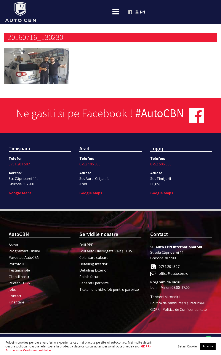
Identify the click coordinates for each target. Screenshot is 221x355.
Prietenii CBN (19, 283)
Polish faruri (89, 276)
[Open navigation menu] (115, 12)
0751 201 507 (19, 164)
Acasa (13, 244)
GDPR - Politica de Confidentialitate (178, 309)
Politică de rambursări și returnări (177, 303)
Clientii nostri (19, 276)
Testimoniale (19, 270)
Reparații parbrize (94, 283)
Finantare (16, 302)
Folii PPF (86, 244)
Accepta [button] (208, 346)
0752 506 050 (160, 164)
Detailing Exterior (93, 270)
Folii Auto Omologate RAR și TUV (105, 251)
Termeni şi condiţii (165, 296)
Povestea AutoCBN (24, 257)
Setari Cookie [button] (187, 346)
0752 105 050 (90, 164)
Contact (15, 296)
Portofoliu (17, 264)
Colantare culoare (93, 257)
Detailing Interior (93, 264)
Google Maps (20, 193)
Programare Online (24, 251)
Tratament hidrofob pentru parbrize (109, 289)
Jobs (12, 289)
